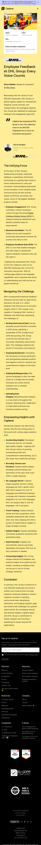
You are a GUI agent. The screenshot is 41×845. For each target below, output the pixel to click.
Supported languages (9, 715)
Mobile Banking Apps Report (23, 2)
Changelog (5, 682)
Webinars (5, 705)
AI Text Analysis (7, 673)
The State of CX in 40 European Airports (30, 737)
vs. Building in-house (9, 733)
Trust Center (20, 815)
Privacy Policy (21, 813)
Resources (6, 696)
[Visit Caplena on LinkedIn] (28, 822)
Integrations (6, 676)
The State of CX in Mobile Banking (28, 732)
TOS (26, 654)
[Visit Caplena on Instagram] (30, 822)
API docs (5, 711)
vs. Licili (4, 730)
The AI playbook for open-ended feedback (30, 727)
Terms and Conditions (20, 810)
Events (4, 702)
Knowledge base (7, 708)
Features (5, 670)
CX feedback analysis (30, 676)
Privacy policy (34, 654)
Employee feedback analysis (29, 680)
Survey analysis (27, 670)
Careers (25, 702)
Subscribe (5, 659)
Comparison (6, 723)
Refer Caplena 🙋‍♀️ (28, 705)
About (24, 699)
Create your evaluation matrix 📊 (10, 736)
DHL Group (10, 88)
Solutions (26, 667)
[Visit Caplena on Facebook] (21, 822)
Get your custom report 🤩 (10, 689)
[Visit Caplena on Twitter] (24, 822)
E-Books (25, 723)
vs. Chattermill (7, 727)
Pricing (4, 679)
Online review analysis (30, 673)
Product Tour (6, 685)
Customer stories (8, 699)
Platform (5, 667)
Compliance (6, 718)
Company (26, 696)
